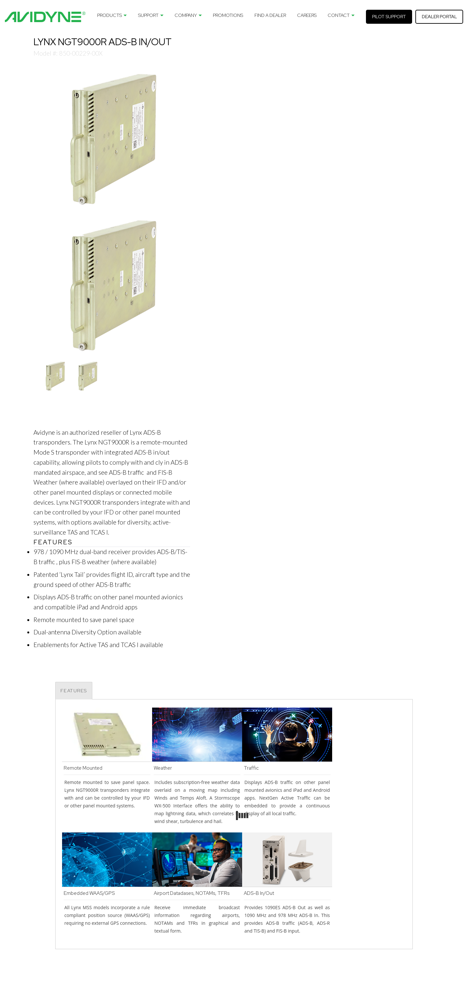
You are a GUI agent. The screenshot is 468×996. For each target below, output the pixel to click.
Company (186, 15)
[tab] (73, 690)
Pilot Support (389, 17)
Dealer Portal (439, 17)
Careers (307, 15)
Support (148, 15)
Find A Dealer (270, 15)
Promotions (228, 15)
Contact (339, 15)
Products (109, 15)
